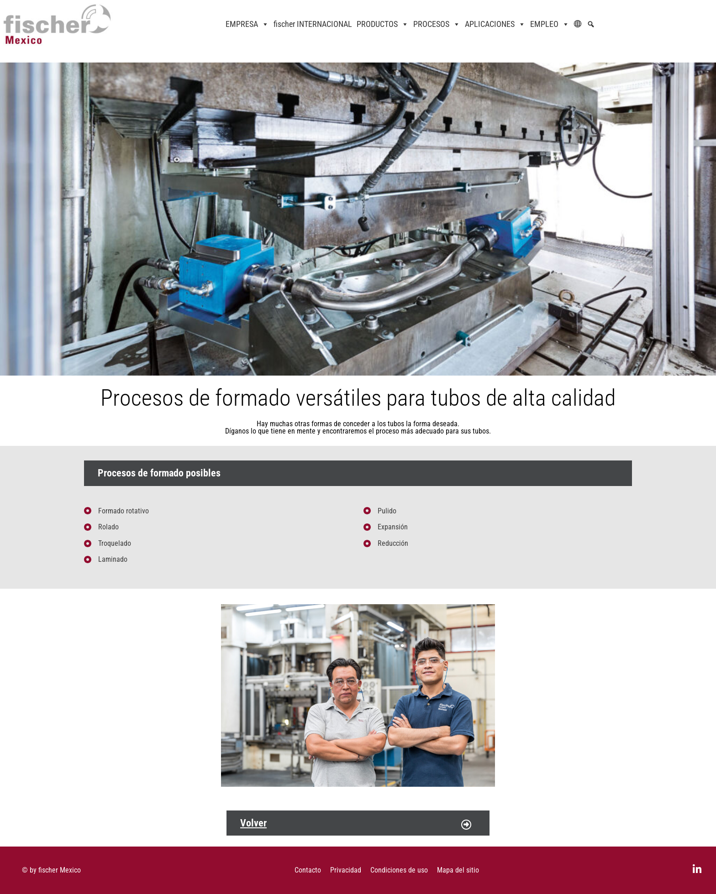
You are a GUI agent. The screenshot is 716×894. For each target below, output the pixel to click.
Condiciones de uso (399, 870)
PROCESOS (436, 24)
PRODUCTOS (383, 24)
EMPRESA (247, 24)
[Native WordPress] (593, 24)
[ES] (580, 24)
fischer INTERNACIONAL (313, 24)
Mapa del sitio (458, 870)
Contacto (308, 870)
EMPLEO (549, 24)
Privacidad (345, 870)
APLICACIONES (495, 24)
